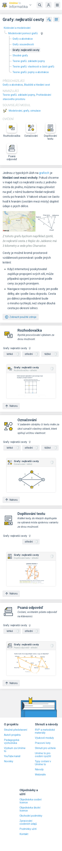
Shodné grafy (20, 55)
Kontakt (24, 834)
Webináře (40, 774)
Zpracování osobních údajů (28, 822)
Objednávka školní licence (30, 809)
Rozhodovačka (11, 130)
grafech (44, 173)
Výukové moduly (44, 737)
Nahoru (11, 406)
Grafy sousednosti (23, 44)
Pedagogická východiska (11, 742)
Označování (31, 130)
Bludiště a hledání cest (37, 84)
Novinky (8, 761)
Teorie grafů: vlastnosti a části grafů (33, 66)
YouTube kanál (12, 756)
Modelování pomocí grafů (23, 33)
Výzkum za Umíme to (14, 750)
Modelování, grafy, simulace (25, 110)
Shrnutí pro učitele (45, 748)
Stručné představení (15, 729)
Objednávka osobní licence (30, 801)
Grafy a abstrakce (23, 38)
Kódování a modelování (17, 27)
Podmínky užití (28, 829)
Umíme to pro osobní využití (43, 755)
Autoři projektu (12, 734)
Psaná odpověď (12, 152)
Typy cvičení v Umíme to (43, 763)
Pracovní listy (43, 743)
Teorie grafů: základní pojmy (29, 61)
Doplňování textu (50, 131)
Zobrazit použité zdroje (20, 317)
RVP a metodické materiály (45, 731)
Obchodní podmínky (31, 815)
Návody (39, 769)
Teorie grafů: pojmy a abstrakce (31, 72)
